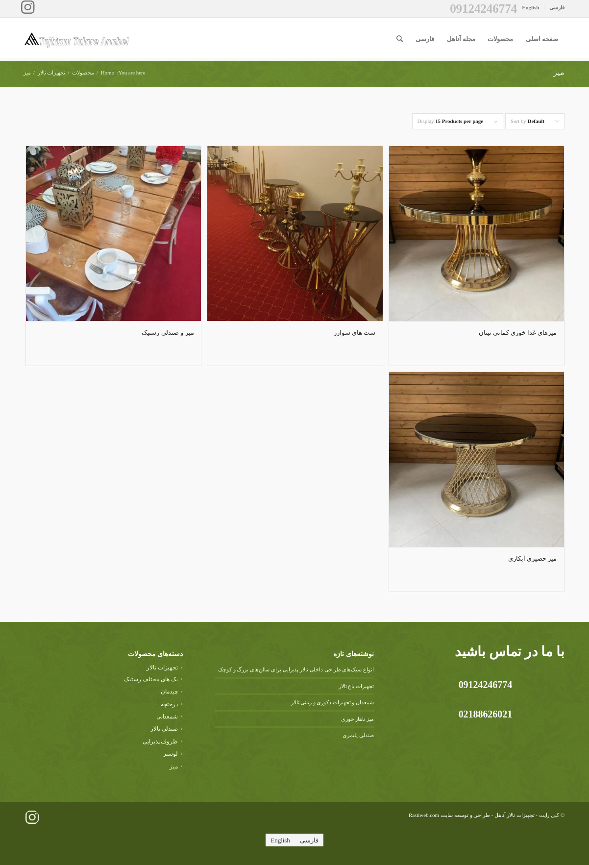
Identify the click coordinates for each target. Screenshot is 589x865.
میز (174, 766)
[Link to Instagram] (27, 7)
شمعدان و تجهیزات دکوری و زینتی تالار (332, 702)
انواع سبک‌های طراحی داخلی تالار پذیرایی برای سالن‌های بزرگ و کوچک (296, 669)
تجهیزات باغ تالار (356, 686)
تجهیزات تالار (162, 667)
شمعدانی (167, 716)
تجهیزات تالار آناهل (514, 815)
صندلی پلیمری (358, 735)
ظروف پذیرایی (160, 741)
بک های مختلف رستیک (151, 679)
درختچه (169, 704)
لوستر (170, 753)
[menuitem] (554, 7)
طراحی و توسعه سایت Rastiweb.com (449, 815)
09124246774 (483, 8)
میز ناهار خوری (357, 719)
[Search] (399, 39)
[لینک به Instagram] (32, 817)
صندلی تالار (164, 728)
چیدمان (169, 691)
